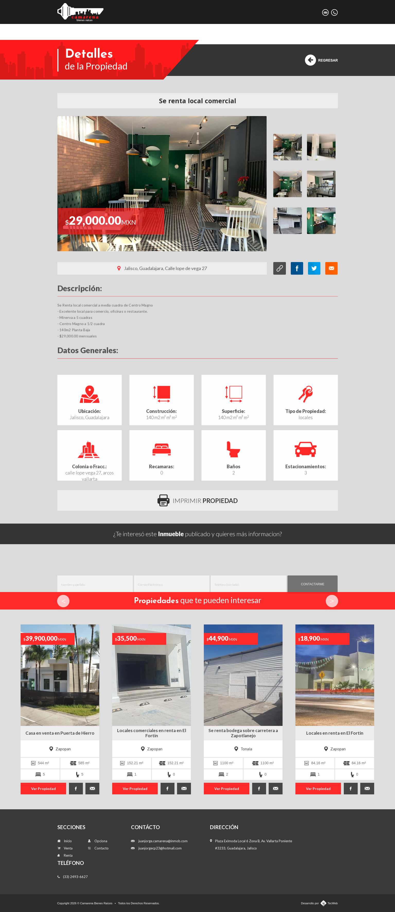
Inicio (167, 12)
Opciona (239, 12)
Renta (213, 12)
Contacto (268, 12)
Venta (190, 12)
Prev (63, 601)
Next (332, 601)
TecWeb (333, 903)
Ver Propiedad (43, 788)
